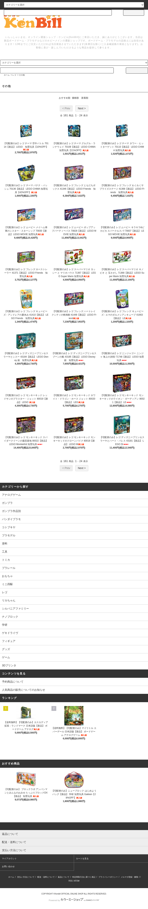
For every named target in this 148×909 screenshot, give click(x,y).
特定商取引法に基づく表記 (83, 877)
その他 (22, 75)
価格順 (75, 98)
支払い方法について (25, 877)
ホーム (7, 75)
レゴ (14, 75)
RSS (71, 881)
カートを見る (82, 858)
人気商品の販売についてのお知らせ (23, 689)
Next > (82, 108)
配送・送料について (46, 877)
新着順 (84, 98)
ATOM (76, 881)
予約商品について (13, 681)
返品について (63, 877)
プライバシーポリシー (108, 877)
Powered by (74, 900)
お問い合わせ (8, 866)
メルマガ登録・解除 (129, 877)
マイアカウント (9, 858)
